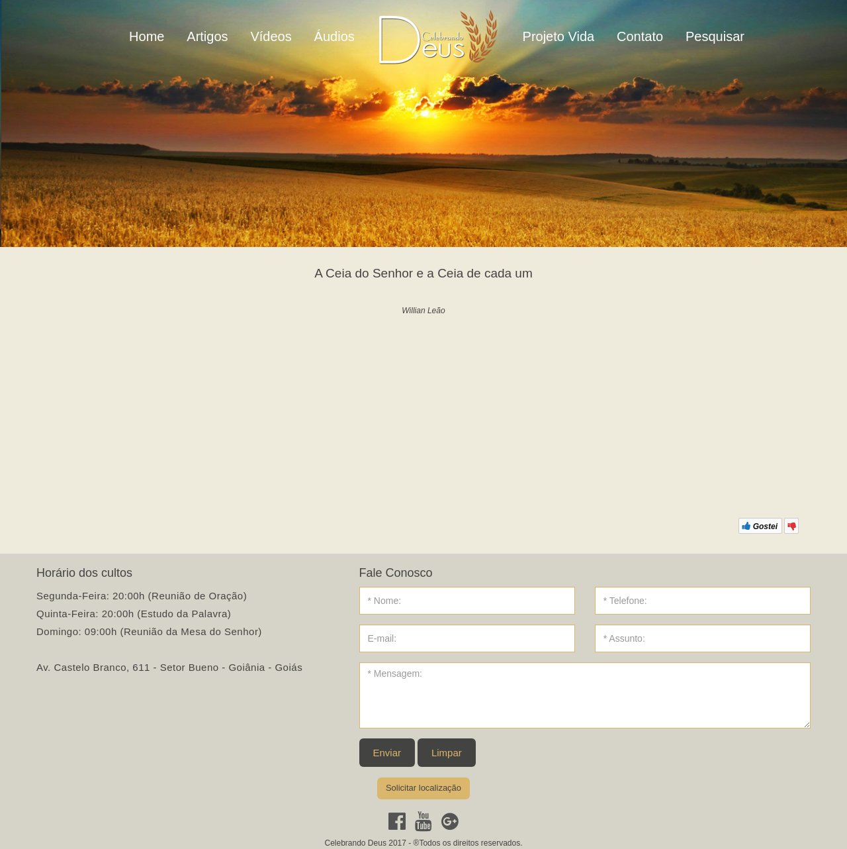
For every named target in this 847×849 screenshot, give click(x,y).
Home (146, 36)
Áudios (334, 36)
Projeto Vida (559, 36)
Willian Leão (423, 310)
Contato (640, 36)
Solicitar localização (423, 788)
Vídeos (270, 36)
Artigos (207, 36)
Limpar (446, 752)
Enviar (387, 752)
